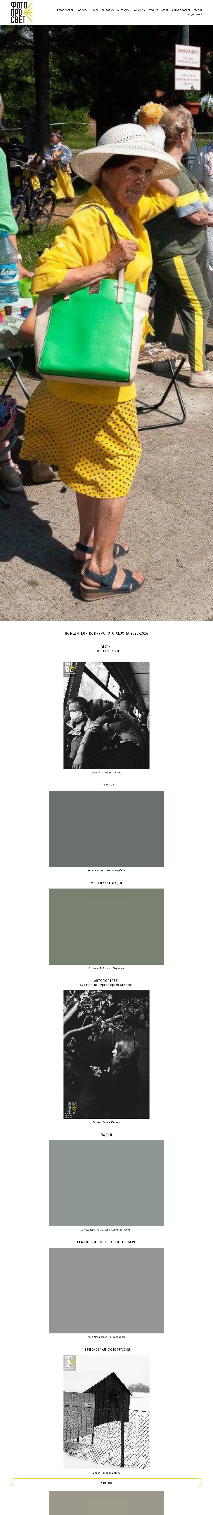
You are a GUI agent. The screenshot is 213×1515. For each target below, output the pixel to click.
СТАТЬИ (198, 10)
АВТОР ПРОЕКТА (181, 10)
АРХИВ (165, 10)
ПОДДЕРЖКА (195, 14)
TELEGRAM (108, 10)
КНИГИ (95, 10)
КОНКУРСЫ (139, 10)
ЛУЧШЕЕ (153, 10)
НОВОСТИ (82, 10)
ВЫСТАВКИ (123, 10)
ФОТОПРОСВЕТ (65, 10)
